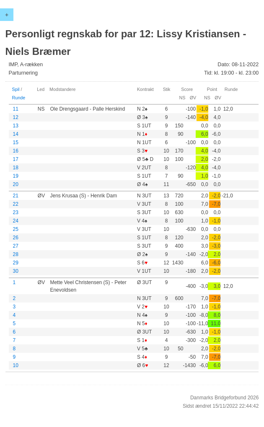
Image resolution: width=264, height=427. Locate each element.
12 (15, 117)
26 (15, 238)
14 (15, 134)
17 (15, 159)
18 (15, 168)
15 (15, 142)
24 (15, 221)
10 (15, 365)
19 (15, 176)
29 (15, 263)
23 (15, 212)
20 (15, 184)
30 (15, 271)
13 (15, 126)
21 (15, 196)
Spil (16, 89)
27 (15, 246)
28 (15, 254)
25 (15, 229)
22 (15, 204)
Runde (19, 97)
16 (15, 151)
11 (15, 109)
